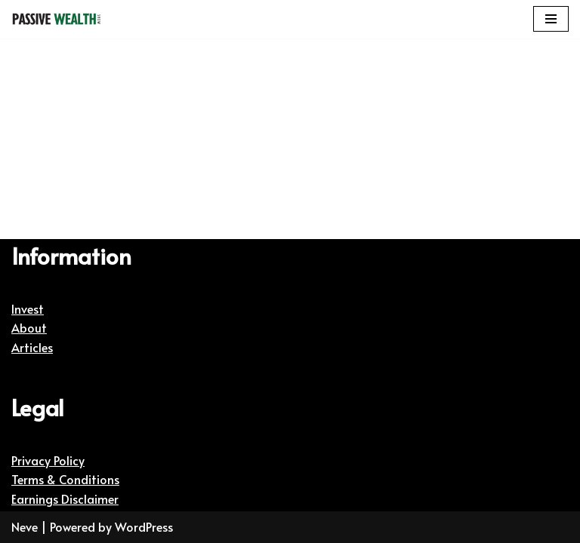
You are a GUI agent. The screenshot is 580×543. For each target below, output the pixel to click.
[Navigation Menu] (551, 19)
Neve (24, 526)
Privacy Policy (48, 460)
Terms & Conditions (65, 479)
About (29, 327)
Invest (27, 308)
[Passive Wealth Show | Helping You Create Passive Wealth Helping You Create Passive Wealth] (56, 19)
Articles (32, 347)
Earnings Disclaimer (65, 498)
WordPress (144, 526)
